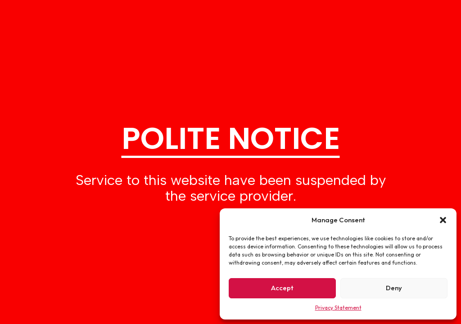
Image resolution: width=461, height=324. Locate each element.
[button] (442, 220)
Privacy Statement (338, 307)
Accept (282, 288)
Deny (394, 288)
